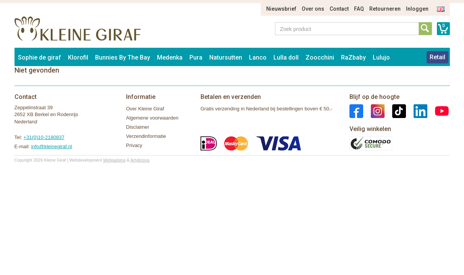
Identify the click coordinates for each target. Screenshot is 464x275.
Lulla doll (286, 57)
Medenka (170, 57)
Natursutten (225, 57)
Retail (437, 57)
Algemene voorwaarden (152, 118)
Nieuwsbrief (281, 9)
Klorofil (78, 57)
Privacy (134, 145)
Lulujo (381, 57)
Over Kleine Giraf (145, 109)
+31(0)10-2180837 (43, 137)
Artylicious (139, 160)
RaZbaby (353, 57)
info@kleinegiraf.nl (51, 146)
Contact (339, 9)
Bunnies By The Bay (122, 57)
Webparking (114, 160)
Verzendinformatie (146, 136)
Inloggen (417, 9)
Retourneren (385, 9)
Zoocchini (320, 57)
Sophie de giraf (39, 57)
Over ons (313, 9)
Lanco (258, 57)
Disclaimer (137, 127)
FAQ (359, 9)
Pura (195, 57)
